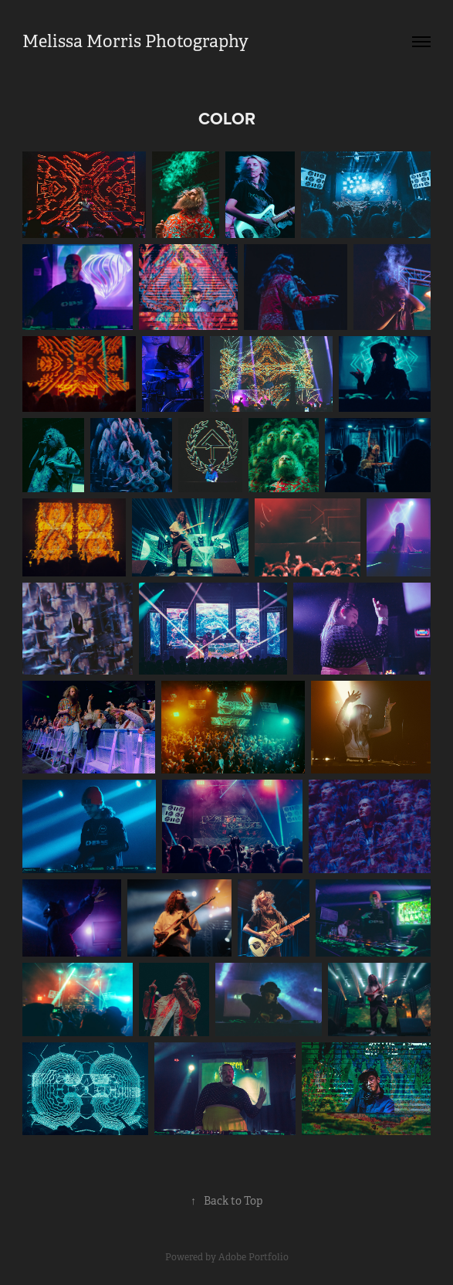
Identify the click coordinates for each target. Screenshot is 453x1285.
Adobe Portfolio (253, 1257)
